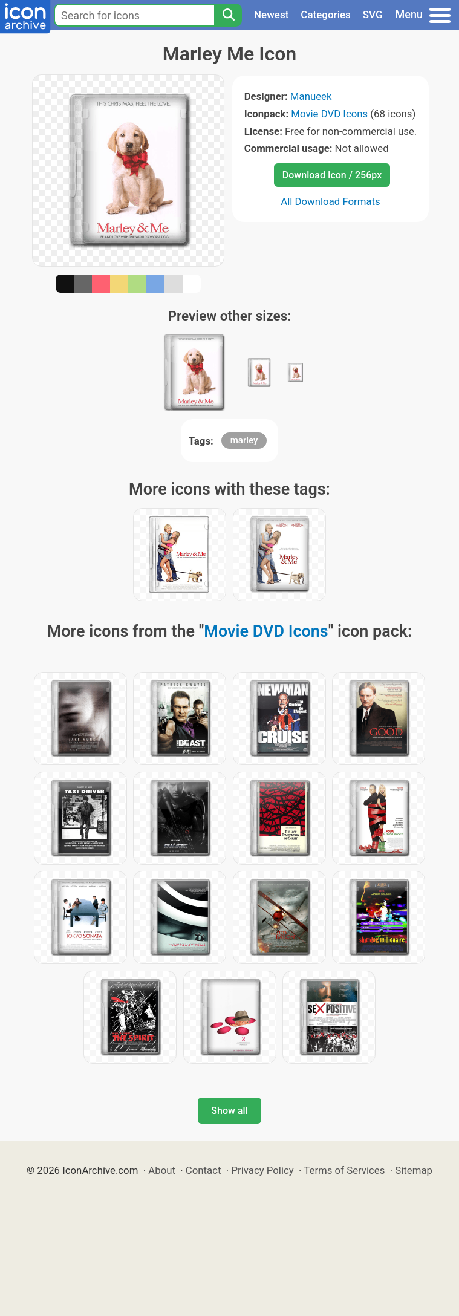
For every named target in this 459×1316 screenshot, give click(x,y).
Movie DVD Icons (329, 114)
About (161, 1170)
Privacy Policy (262, 1170)
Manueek (311, 96)
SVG (373, 14)
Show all (229, 1110)
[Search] (228, 15)
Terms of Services (344, 1170)
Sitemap (413, 1170)
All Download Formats (330, 201)
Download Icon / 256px (332, 175)
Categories (326, 14)
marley (244, 440)
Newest (271, 14)
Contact (203, 1170)
